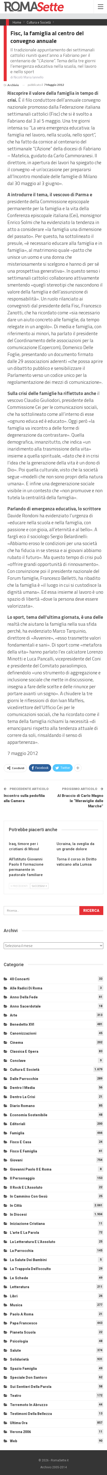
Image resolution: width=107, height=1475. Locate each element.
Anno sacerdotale (25, 1006)
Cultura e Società (24, 1070)
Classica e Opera (24, 1051)
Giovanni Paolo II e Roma (30, 1169)
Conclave (18, 1061)
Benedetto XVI (22, 1024)
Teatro (15, 1396)
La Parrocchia (21, 1251)
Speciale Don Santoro (28, 1377)
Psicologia (19, 1341)
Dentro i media (22, 1088)
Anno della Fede (24, 997)
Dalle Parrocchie (24, 1079)
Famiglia (17, 1133)
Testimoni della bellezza (31, 1414)
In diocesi (18, 1214)
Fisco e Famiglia (23, 1151)
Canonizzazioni (23, 1033)
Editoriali (17, 1124)
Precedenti (19, 886)
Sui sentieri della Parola (30, 1387)
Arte (13, 1015)
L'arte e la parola (24, 1233)
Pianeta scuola (23, 1332)
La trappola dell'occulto (30, 1269)
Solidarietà (19, 1359)
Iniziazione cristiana (27, 1224)
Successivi (39, 886)
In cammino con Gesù (28, 1196)
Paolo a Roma (21, 1314)
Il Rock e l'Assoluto (26, 1187)
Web (13, 1441)
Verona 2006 (20, 1432)
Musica (16, 1305)
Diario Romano (22, 1106)
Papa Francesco (23, 1323)
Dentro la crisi (22, 1097)
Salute (15, 1350)
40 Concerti (19, 979)
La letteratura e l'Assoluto (32, 1242)
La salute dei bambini (28, 1260)
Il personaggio (22, 1178)
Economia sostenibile (28, 1115)
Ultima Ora (18, 1423)
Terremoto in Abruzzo (29, 1405)
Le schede (19, 1278)
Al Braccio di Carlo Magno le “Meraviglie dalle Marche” (80, 800)
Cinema (16, 1043)
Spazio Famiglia (23, 1369)
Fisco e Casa (20, 1142)
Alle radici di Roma (26, 988)
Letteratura (19, 1287)
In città (16, 1206)
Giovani (16, 1160)
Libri (14, 1296)
